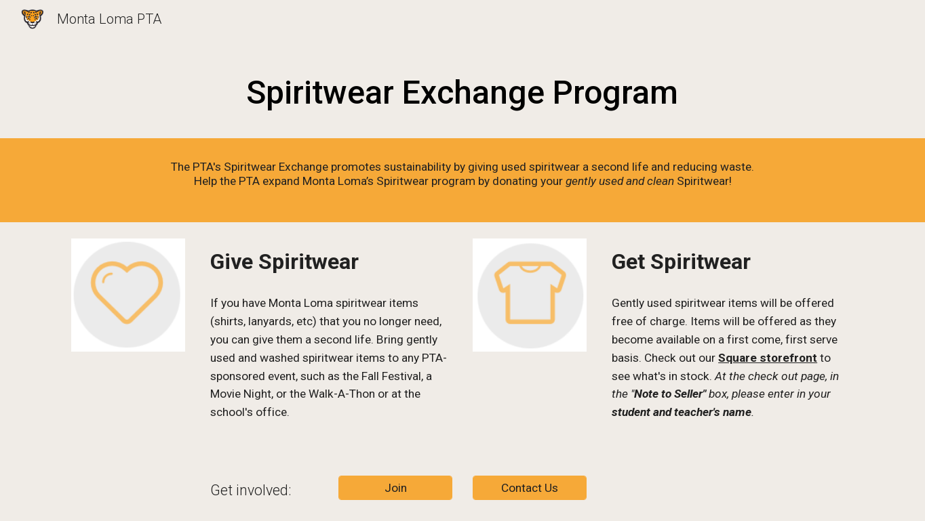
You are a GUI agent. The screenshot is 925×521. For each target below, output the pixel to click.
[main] (462, 89)
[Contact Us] (529, 488)
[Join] (395, 488)
